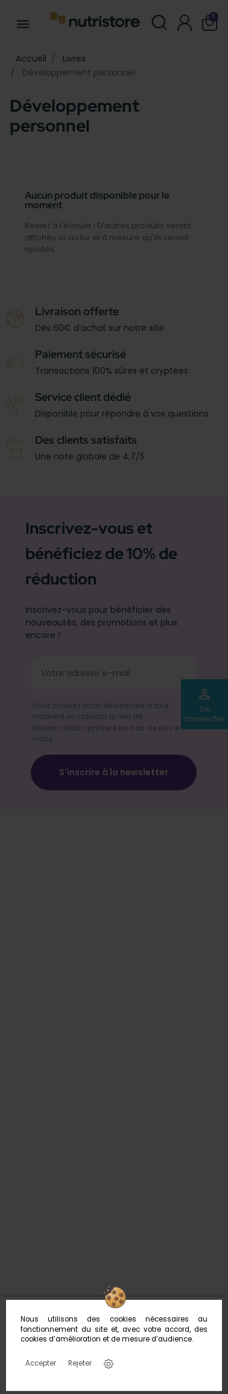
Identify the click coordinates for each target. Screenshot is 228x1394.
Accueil (31, 59)
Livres (74, 59)
